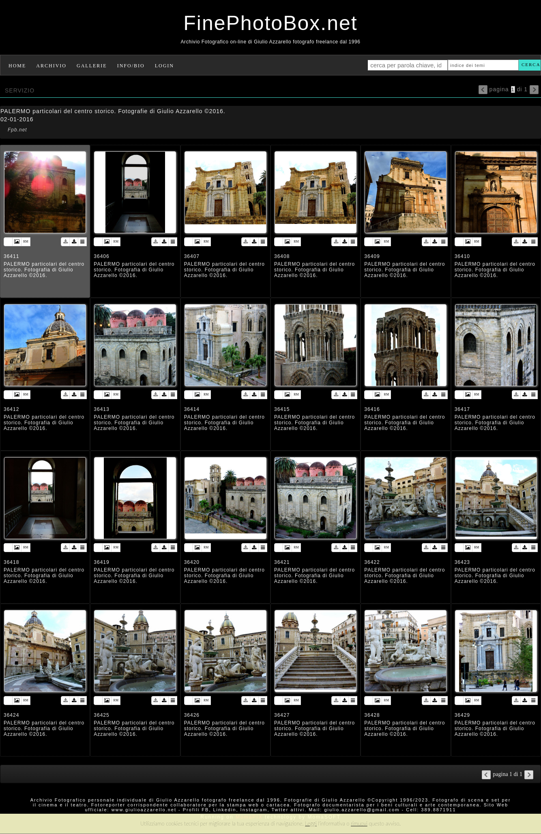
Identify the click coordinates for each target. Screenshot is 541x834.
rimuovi (359, 823)
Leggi (310, 823)
